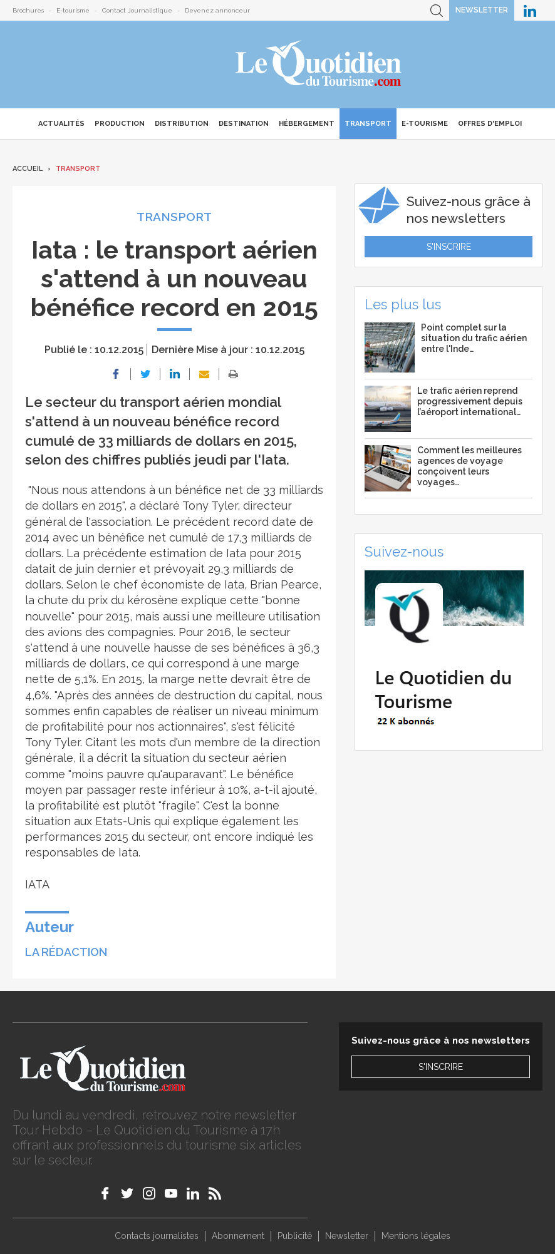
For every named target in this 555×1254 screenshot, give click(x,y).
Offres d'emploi (490, 124)
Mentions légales (415, 1236)
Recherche (436, 10)
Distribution (182, 124)
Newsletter (481, 10)
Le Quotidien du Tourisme (319, 64)
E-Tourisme (425, 124)
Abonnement (238, 1236)
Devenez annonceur (217, 10)
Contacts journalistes (157, 1236)
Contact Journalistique (137, 10)
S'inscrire (449, 247)
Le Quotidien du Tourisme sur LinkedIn (530, 10)
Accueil (28, 169)
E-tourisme (73, 10)
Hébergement (307, 124)
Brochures (28, 10)
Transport (368, 124)
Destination (244, 124)
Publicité (295, 1236)
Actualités (61, 124)
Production (120, 124)
